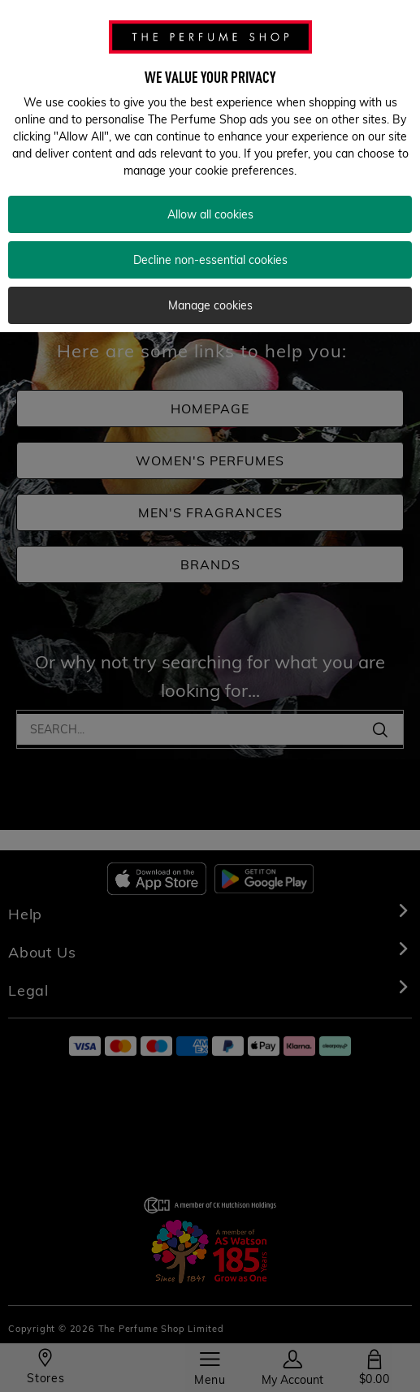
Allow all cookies (210, 214)
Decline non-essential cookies (210, 260)
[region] (210, 166)
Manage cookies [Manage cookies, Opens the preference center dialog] (210, 305)
